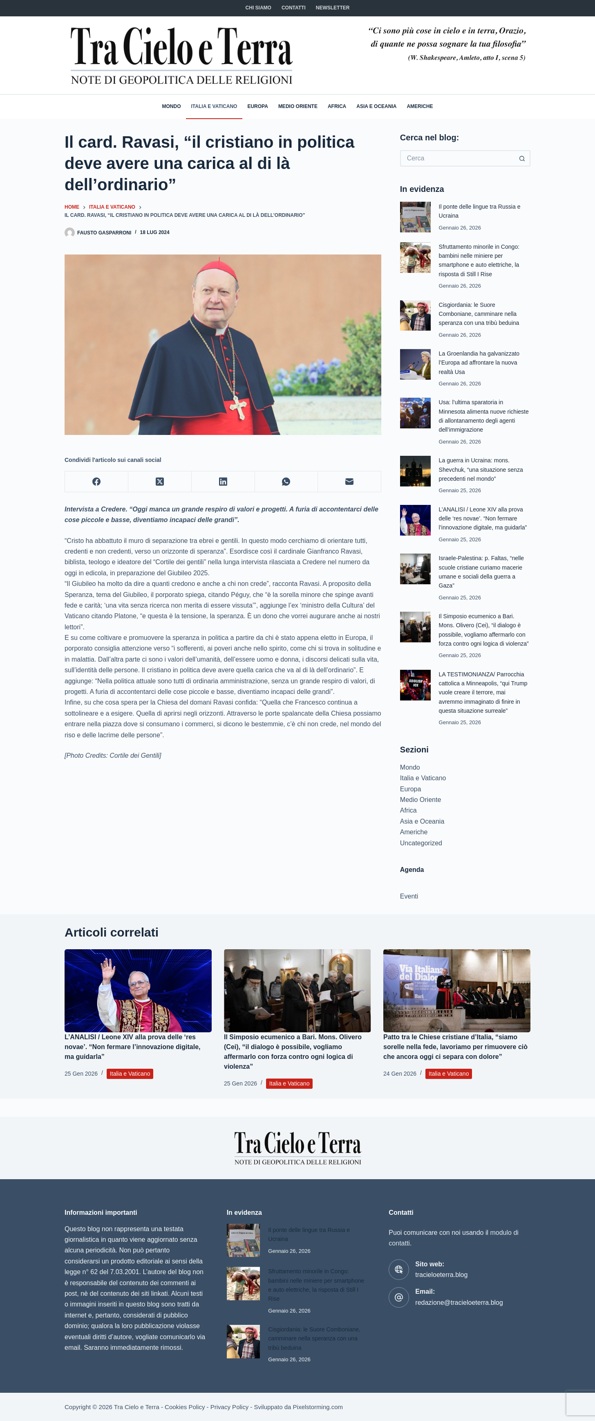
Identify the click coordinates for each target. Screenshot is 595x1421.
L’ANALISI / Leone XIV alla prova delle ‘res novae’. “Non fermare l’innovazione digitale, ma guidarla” (133, 1065)
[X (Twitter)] (160, 481)
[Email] (349, 481)
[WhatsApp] (286, 481)
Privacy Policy (229, 1406)
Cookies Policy (185, 1406)
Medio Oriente (298, 106)
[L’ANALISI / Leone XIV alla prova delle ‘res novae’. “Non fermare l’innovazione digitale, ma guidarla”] (138, 1009)
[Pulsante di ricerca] (522, 158)
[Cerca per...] (457, 158)
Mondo (171, 106)
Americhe (420, 106)
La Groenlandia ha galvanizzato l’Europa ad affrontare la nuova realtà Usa (481, 362)
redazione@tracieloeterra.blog (459, 1302)
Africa (337, 106)
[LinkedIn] (223, 481)
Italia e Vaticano (214, 106)
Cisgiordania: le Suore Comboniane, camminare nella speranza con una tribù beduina (481, 314)
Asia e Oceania (376, 106)
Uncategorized (421, 861)
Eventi (409, 914)
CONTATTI (294, 8)
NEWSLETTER (333, 8)
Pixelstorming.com (318, 1406)
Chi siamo (258, 8)
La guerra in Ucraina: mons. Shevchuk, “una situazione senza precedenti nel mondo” (483, 469)
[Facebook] (96, 481)
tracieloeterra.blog (441, 1274)
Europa (257, 106)
